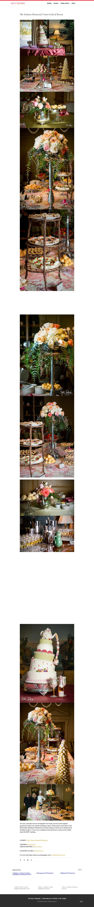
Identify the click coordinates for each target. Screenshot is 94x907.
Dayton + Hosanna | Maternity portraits (70, 887)
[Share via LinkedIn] (27, 860)
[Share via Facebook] (20, 860)
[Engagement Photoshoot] (47, 878)
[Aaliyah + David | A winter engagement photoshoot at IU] (23, 878)
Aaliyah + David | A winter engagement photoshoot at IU (22, 887)
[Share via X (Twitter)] (24, 860)
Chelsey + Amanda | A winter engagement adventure (45, 887)
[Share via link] (31, 860)
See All (80, 869)
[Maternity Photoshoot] (71, 878)
